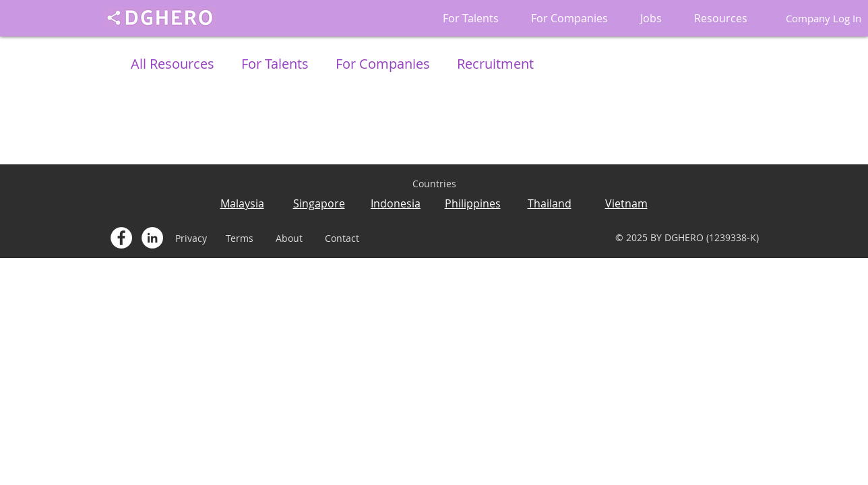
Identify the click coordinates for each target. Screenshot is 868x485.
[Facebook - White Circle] (121, 238)
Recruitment (495, 63)
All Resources (172, 63)
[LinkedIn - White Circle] (152, 238)
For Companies (383, 63)
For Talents (275, 63)
